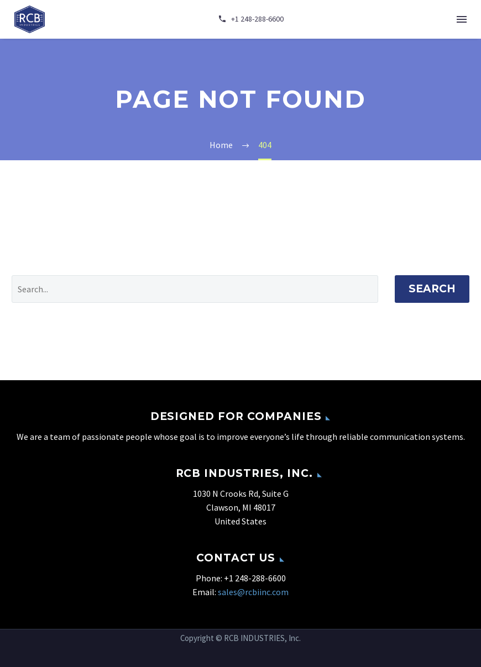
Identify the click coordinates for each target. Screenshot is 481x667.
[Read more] (251, 19)
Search (432, 288)
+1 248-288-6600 (255, 578)
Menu (462, 19)
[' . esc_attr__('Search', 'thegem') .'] (195, 289)
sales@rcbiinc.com (253, 591)
